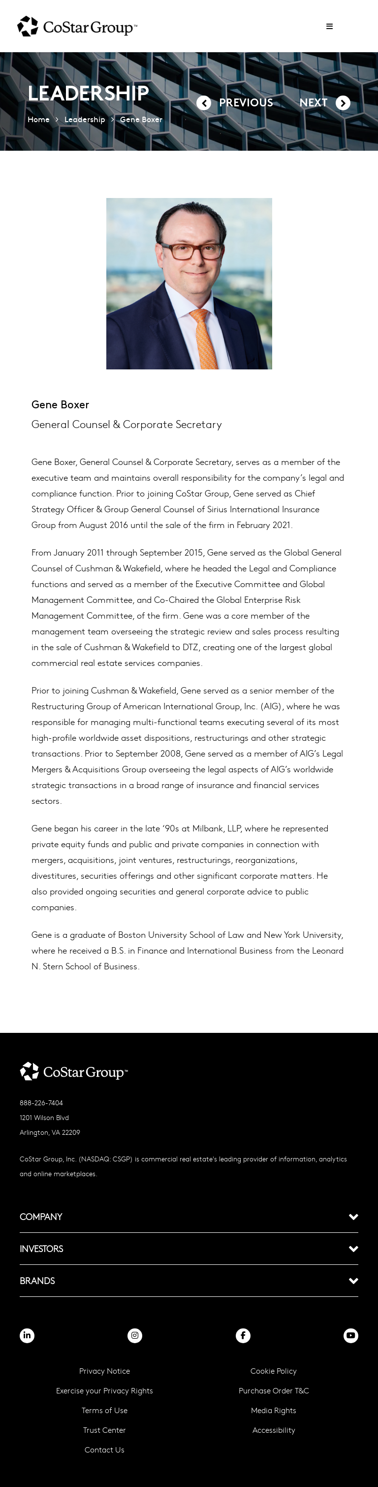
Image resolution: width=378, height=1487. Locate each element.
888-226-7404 (41, 1102)
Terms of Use (104, 1410)
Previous (246, 103)
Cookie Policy (274, 1370)
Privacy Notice (104, 1370)
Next (313, 103)
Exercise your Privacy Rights (104, 1390)
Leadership (84, 118)
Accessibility (273, 1429)
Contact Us (105, 1449)
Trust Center (104, 1429)
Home (39, 118)
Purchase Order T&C (274, 1390)
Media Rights (273, 1410)
